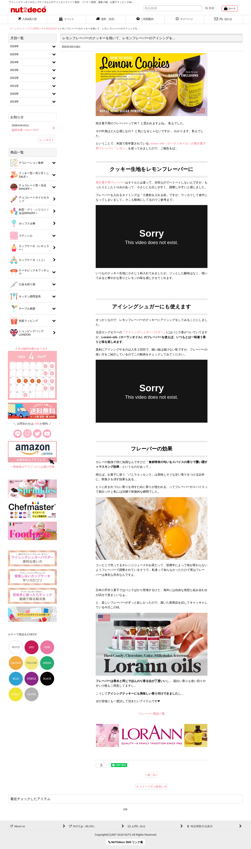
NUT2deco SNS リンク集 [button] (125, 842)
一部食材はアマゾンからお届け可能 (32, 466)
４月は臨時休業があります (31, 348)
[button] (106, 19)
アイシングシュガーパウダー (144, 332)
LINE (36, 423)
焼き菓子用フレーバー (110, 182)
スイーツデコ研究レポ (151, 786)
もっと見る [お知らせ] (46, 140)
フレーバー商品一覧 (151, 713)
